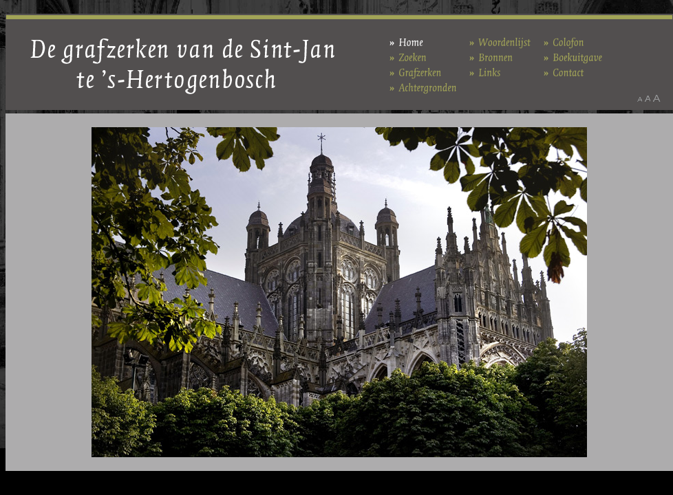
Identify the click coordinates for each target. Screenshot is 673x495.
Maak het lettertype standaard (647, 98)
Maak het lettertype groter (657, 98)
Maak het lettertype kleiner (639, 98)
